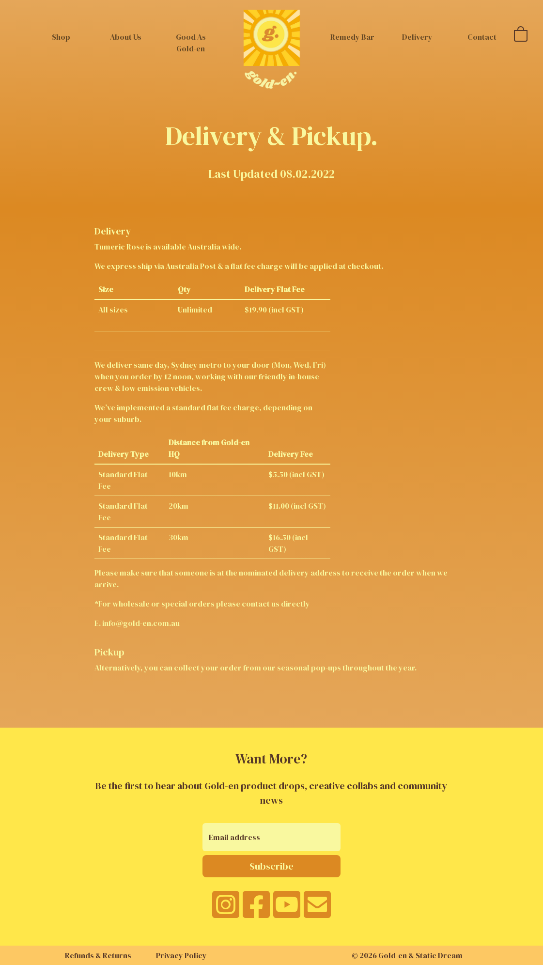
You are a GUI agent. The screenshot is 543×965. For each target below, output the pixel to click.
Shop (61, 36)
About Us (125, 36)
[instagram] (225, 910)
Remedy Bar (352, 36)
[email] (317, 910)
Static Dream (439, 955)
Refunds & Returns (98, 955)
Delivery (417, 36)
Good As (191, 42)
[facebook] (256, 910)
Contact (481, 36)
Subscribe (271, 866)
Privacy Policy (181, 955)
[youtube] (286, 910)
